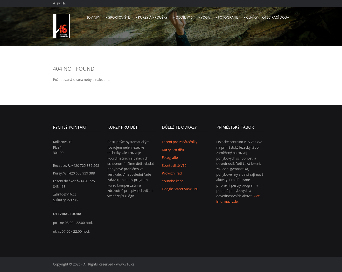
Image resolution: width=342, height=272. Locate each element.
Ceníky (252, 17)
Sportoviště (119, 17)
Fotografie (228, 17)
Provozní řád (172, 173)
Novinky (92, 17)
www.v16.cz (125, 264)
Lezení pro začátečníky (179, 141)
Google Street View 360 (180, 189)
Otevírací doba (275, 17)
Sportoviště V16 (174, 165)
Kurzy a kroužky (153, 17)
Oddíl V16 (184, 17)
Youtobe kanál (173, 181)
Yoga (205, 17)
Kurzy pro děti (173, 149)
